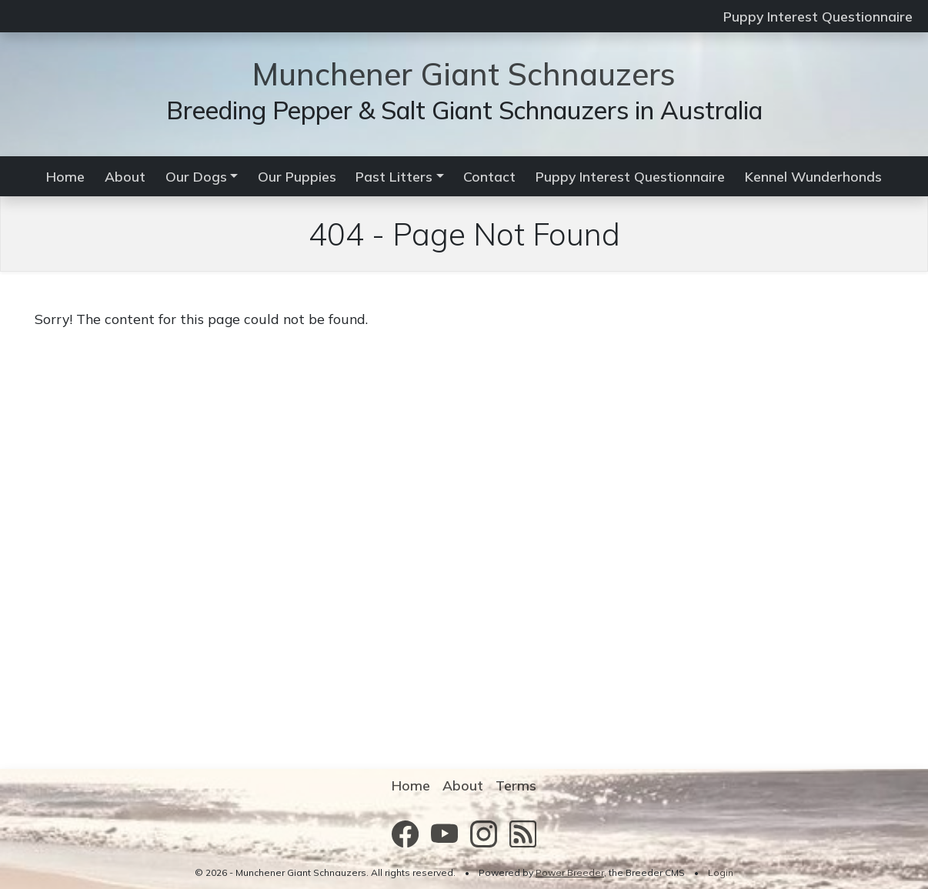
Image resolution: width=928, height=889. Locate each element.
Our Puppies (297, 176)
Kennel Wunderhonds (813, 176)
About (125, 176)
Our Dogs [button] (196, 176)
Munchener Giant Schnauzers (464, 74)
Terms (516, 785)
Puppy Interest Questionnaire (818, 16)
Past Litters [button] (394, 176)
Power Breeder (570, 872)
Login (720, 872)
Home (65, 176)
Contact (489, 176)
